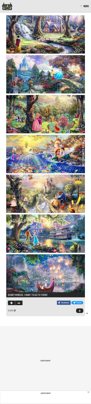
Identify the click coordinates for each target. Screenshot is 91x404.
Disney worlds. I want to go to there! (27, 295)
